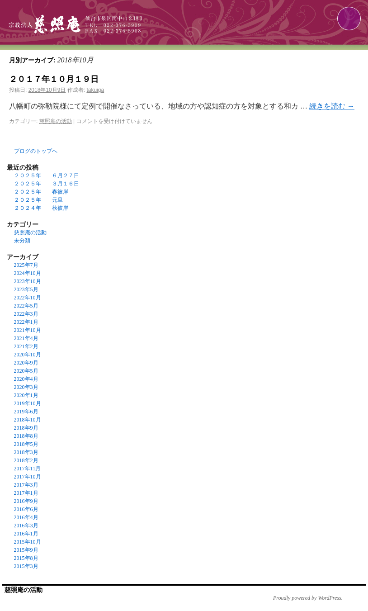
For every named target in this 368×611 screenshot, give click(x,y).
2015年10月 (27, 542)
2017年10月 (27, 477)
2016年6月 (26, 509)
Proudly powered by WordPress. (308, 598)
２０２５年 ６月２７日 (46, 175)
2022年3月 (26, 314)
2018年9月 (26, 428)
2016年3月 (26, 525)
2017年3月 (26, 485)
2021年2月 (26, 346)
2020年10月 (27, 354)
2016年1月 (26, 533)
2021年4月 (26, 338)
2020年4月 (26, 379)
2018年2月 (26, 460)
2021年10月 (27, 330)
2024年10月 (27, 273)
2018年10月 (27, 420)
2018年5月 (26, 444)
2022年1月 (26, 322)
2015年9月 (26, 550)
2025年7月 (26, 265)
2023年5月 (26, 289)
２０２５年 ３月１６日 (46, 183)
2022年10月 (27, 297)
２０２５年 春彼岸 (41, 192)
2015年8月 (26, 558)
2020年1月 (26, 395)
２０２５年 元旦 (38, 200)
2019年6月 (26, 411)
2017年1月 (26, 493)
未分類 (22, 240)
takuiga (95, 90)
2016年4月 (26, 517)
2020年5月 (26, 371)
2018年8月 (26, 436)
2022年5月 (26, 306)
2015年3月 (26, 566)
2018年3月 (26, 452)
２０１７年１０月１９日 (54, 79)
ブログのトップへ (35, 151)
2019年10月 (27, 403)
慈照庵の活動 (55, 121)
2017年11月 (27, 468)
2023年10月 (27, 281)
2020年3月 (26, 387)
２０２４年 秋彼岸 (41, 208)
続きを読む (331, 106)
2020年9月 (26, 363)
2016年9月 (26, 501)
